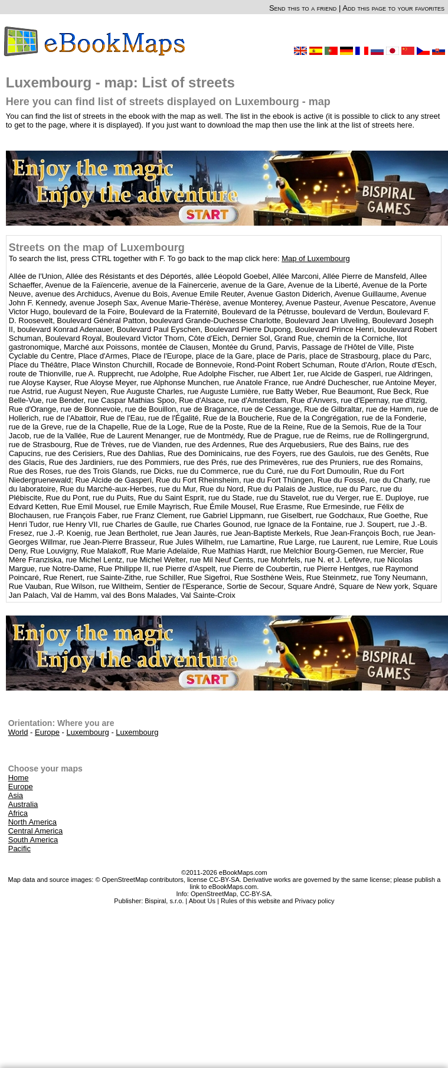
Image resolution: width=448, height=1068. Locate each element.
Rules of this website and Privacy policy (278, 900)
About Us (202, 900)
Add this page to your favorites (393, 8)
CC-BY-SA (255, 893)
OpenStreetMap (214, 893)
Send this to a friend (302, 8)
